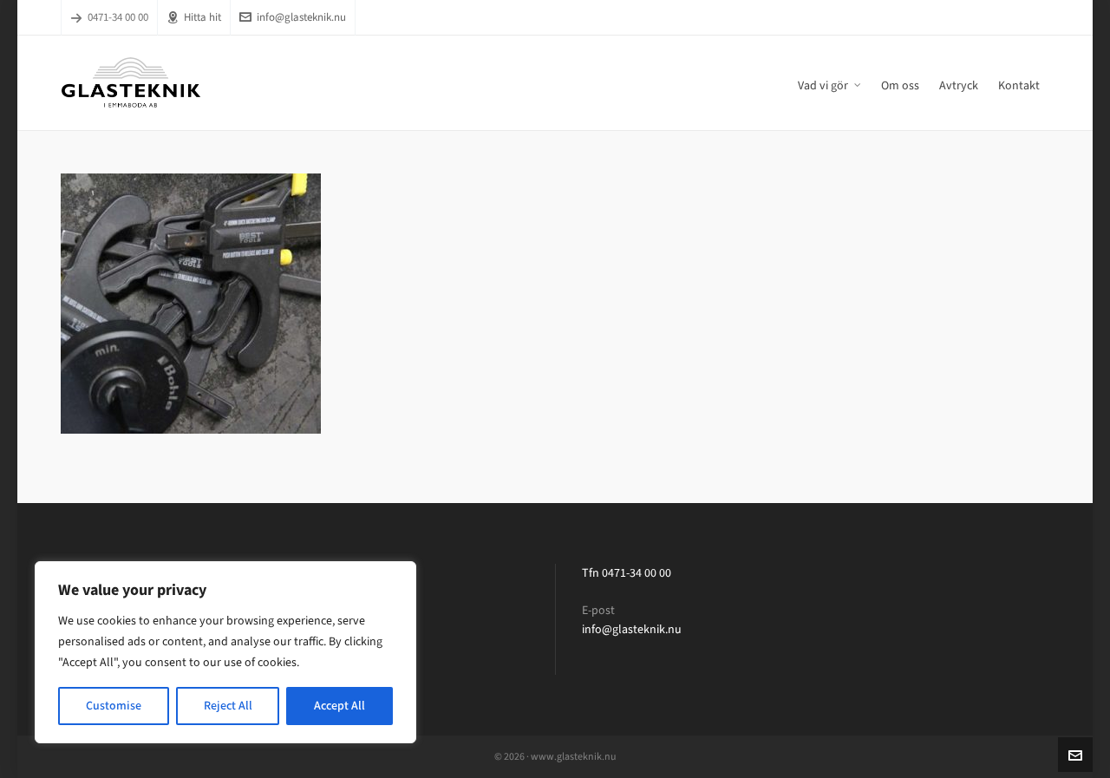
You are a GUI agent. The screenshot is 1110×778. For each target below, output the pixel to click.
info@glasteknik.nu (292, 17)
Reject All (228, 705)
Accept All (339, 705)
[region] (225, 652)
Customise (113, 705)
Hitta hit (193, 17)
